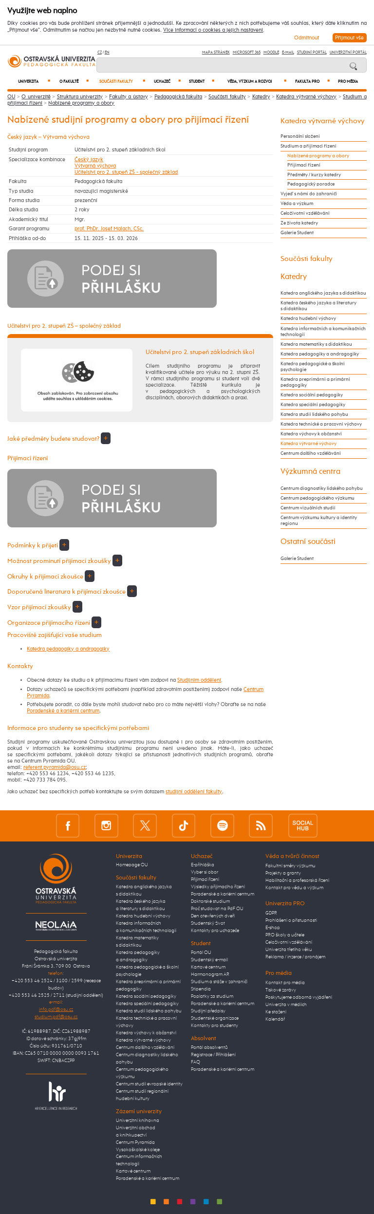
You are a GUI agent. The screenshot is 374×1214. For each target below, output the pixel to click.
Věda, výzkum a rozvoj (256, 81)
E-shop (272, 927)
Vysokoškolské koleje (138, 1149)
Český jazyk (89, 159)
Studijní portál (312, 52)
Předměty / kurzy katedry (314, 174)
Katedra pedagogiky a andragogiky (68, 649)
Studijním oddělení (199, 680)
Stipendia (201, 989)
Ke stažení (275, 1011)
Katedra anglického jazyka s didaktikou (323, 293)
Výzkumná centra (310, 471)
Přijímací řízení (303, 165)
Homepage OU (132, 864)
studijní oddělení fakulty (194, 791)
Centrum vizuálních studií (308, 507)
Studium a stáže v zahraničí (219, 981)
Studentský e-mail (209, 959)
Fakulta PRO (312, 81)
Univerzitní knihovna (137, 1120)
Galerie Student (297, 232)
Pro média (348, 82)
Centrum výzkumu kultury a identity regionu (318, 520)
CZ (99, 52)
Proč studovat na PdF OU (217, 908)
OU (11, 96)
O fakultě (74, 81)
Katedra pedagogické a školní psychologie (312, 366)
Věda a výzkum (296, 203)
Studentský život (208, 923)
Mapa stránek (216, 52)
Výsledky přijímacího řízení (218, 886)
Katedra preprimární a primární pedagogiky (315, 382)
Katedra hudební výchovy (308, 318)
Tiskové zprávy (280, 990)
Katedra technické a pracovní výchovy (321, 424)
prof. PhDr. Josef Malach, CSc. (109, 228)
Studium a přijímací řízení (308, 146)
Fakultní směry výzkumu (290, 865)
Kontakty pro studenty (214, 1025)
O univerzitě (35, 96)
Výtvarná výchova (95, 165)
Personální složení (300, 136)
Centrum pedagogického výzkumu (317, 498)
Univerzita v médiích (286, 1004)
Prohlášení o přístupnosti (291, 920)
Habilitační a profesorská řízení (297, 880)
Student (201, 81)
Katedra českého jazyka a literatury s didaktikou (318, 305)
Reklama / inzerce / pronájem (295, 956)
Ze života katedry (299, 223)
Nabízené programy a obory (81, 103)
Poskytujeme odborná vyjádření (298, 997)
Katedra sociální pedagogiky (311, 394)
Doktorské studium (210, 901)
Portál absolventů (209, 1047)
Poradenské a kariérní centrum (63, 710)
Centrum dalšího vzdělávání (310, 453)
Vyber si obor (204, 872)
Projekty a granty (283, 873)
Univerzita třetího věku (288, 949)
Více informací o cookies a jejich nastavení (213, 30)
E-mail (288, 52)
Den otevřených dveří (213, 916)
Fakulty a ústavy (128, 96)
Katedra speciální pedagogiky (312, 404)
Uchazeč (167, 81)
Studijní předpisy (208, 1011)
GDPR (271, 913)
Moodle (271, 52)
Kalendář (275, 1019)
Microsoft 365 (247, 52)
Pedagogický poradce (311, 184)
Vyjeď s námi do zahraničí (308, 193)
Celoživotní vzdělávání (305, 213)
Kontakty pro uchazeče (215, 930)
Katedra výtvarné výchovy (306, 96)
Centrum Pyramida (135, 1142)
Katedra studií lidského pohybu (314, 414)
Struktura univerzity (80, 96)
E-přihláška (202, 864)
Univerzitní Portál (348, 52)
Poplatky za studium (212, 996)
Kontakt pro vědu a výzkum (294, 887)
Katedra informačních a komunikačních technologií (323, 331)
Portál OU (201, 952)
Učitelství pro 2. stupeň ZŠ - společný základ (126, 172)
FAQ (195, 1062)
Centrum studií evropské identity (149, 1084)
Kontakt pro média (285, 982)
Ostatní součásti (308, 542)
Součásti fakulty (122, 81)
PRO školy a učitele (284, 935)
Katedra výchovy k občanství (311, 433)
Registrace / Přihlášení (213, 1054)
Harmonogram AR (210, 974)
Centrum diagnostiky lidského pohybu (321, 488)
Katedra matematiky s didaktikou (316, 344)
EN (107, 52)
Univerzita (34, 81)
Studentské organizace (215, 1018)
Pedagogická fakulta (178, 96)
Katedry (261, 96)
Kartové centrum (133, 1171)
